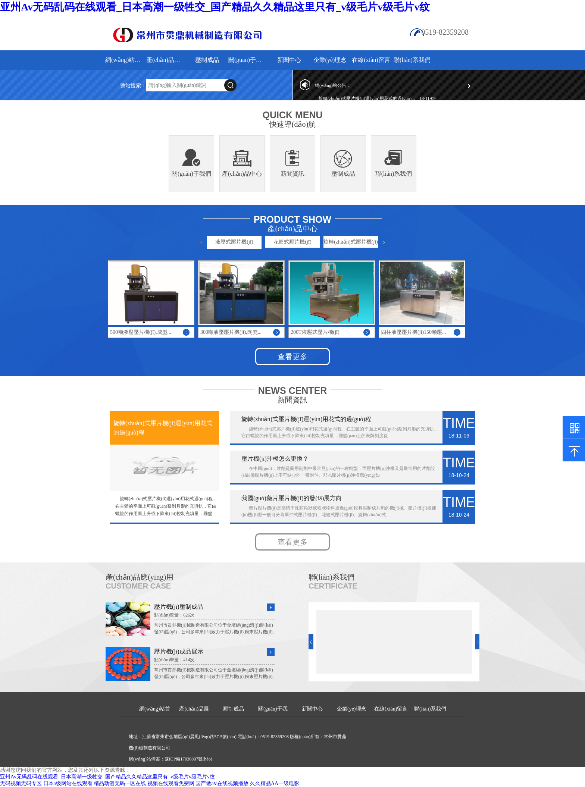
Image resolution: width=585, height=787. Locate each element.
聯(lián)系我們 (412, 60)
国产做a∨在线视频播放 (221, 783)
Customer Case (138, 586)
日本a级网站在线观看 (68, 783)
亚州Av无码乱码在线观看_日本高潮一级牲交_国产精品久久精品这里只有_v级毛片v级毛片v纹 (215, 7)
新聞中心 (289, 60)
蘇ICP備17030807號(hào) (188, 759)
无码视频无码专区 (21, 783)
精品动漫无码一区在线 (120, 783)
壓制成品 (207, 60)
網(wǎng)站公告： (333, 85)
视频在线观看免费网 (170, 783)
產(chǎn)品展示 (165, 60)
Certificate (333, 586)
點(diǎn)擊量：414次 (174, 659)
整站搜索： (133, 85)
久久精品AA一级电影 (274, 783)
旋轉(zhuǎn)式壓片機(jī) (350, 242)
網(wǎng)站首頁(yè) (124, 60)
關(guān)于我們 (248, 60)
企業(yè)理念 (330, 60)
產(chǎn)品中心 (242, 173)
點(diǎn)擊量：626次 (174, 615)
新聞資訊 (292, 173)
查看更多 (292, 356)
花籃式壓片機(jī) (292, 242)
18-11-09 (427, 98)
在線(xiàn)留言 (371, 60)
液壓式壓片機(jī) (234, 242)
